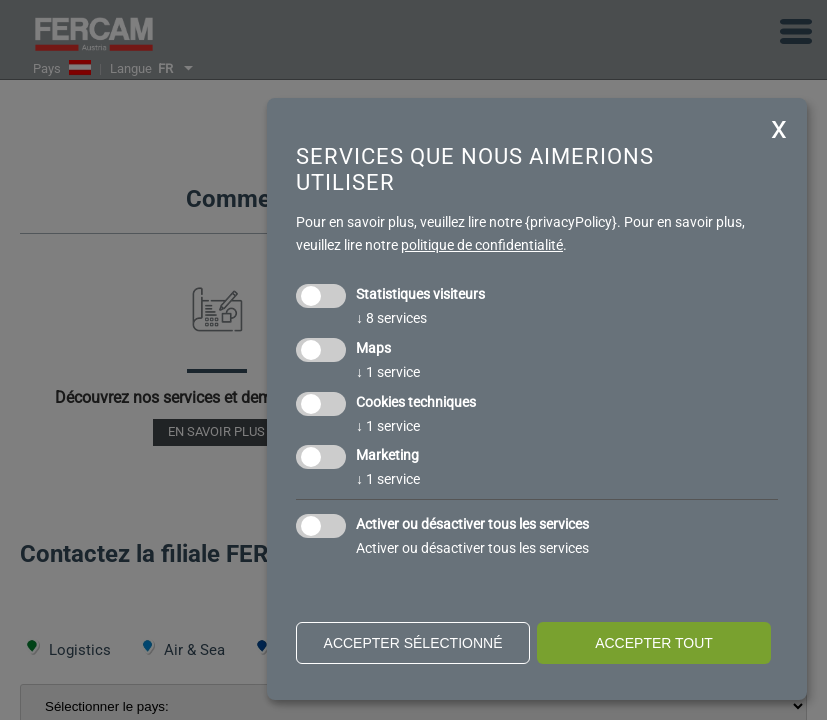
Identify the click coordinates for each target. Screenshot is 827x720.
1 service (388, 372)
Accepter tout (654, 643)
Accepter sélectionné (413, 643)
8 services (391, 318)
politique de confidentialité (482, 245)
